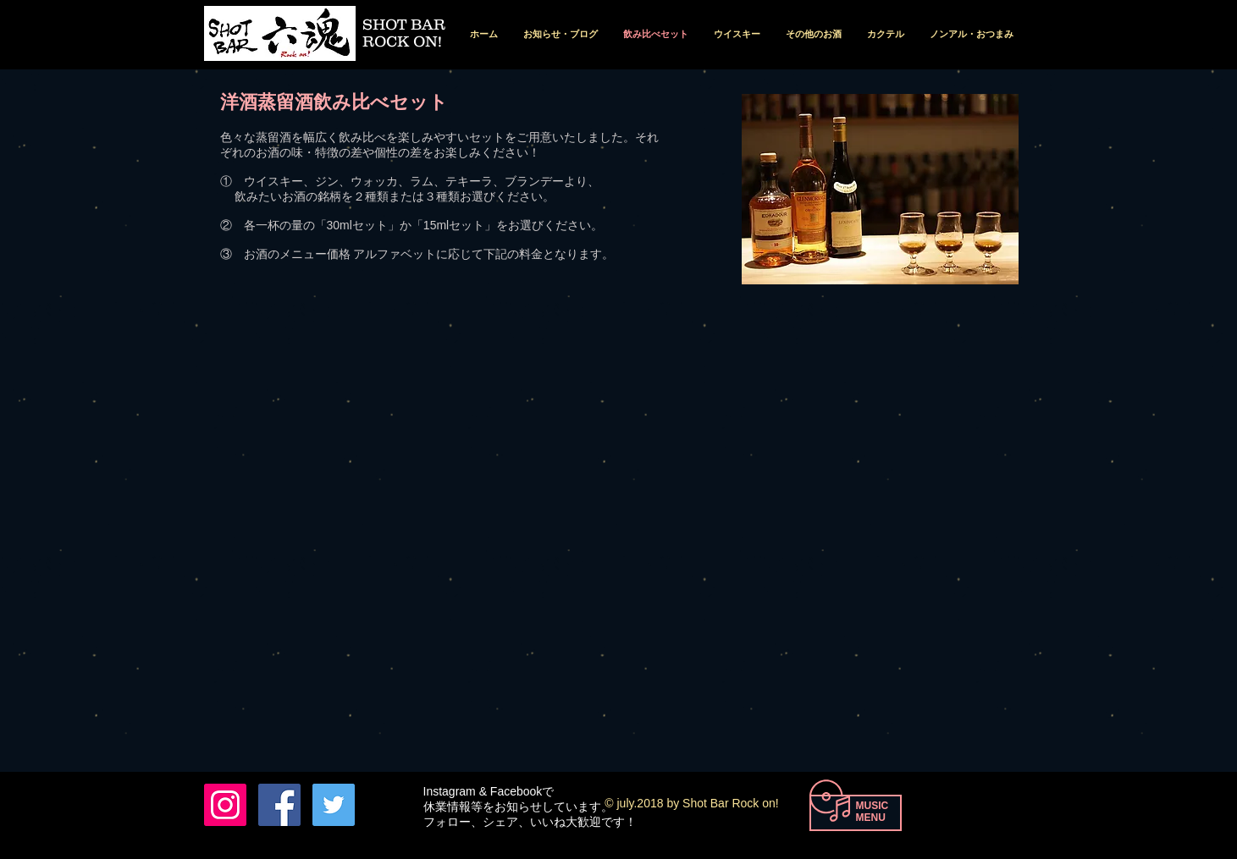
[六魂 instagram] (225, 805)
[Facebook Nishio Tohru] (279, 805)
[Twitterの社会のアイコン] (333, 805)
